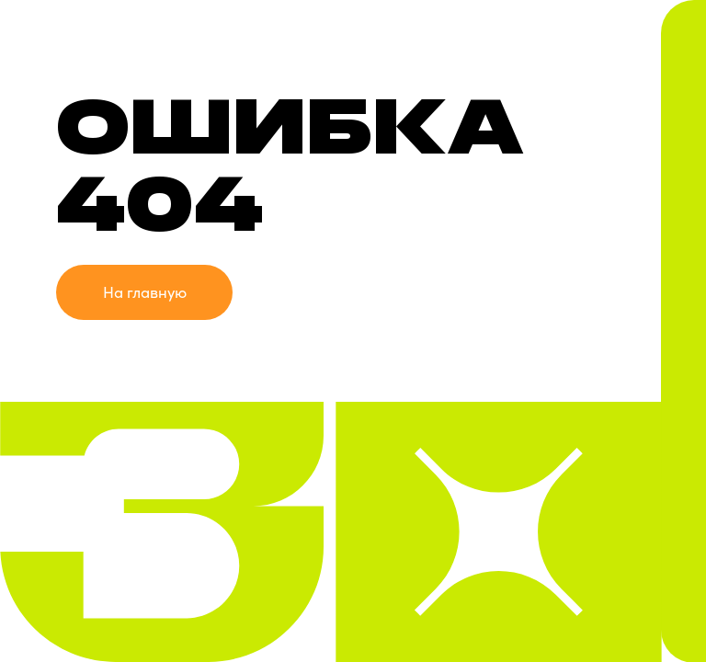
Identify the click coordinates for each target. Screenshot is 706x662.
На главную (145, 292)
